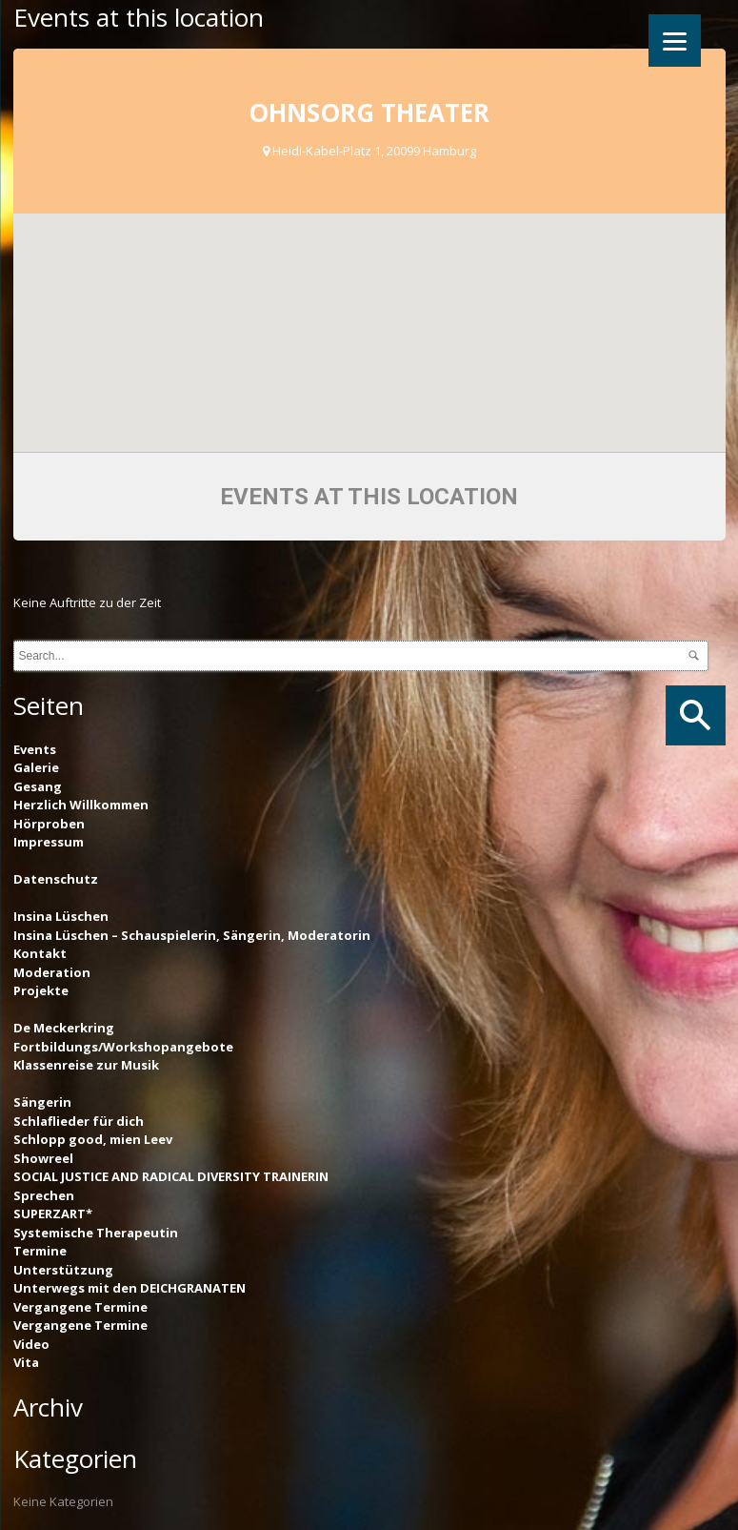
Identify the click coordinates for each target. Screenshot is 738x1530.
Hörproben (49, 823)
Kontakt (40, 953)
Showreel (43, 1158)
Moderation (51, 972)
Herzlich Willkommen (81, 804)
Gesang (37, 786)
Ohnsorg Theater (369, 112)
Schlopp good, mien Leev (92, 1139)
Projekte (41, 990)
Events (34, 749)
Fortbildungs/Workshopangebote (123, 1046)
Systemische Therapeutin (95, 1232)
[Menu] (674, 40)
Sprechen (43, 1195)
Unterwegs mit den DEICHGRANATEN (129, 1287)
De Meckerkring (63, 1027)
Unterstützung (63, 1269)
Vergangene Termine (80, 1307)
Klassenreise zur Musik (86, 1064)
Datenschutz (55, 878)
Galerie (36, 767)
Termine (40, 1250)
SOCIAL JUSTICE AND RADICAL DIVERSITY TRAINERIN (171, 1176)
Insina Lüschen (61, 916)
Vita (26, 1362)
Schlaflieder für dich (78, 1121)
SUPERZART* (52, 1213)
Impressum (48, 841)
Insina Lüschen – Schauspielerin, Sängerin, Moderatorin (191, 935)
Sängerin (42, 1102)
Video (31, 1344)
